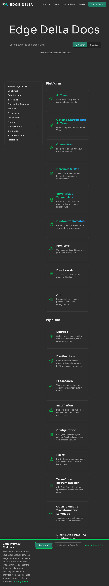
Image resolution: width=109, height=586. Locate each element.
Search (80, 45)
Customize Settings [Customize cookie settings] (95, 545)
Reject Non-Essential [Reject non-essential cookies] (67, 545)
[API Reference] (67, 301)
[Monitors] (67, 251)
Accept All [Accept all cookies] (44, 545)
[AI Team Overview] (67, 101)
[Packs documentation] (67, 460)
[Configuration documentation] (67, 436)
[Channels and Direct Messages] (67, 175)
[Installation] (67, 411)
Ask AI (93, 45)
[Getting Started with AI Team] (67, 126)
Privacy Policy (21, 581)
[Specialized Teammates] (67, 201)
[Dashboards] (67, 276)
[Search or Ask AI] (40, 45)
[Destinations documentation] (67, 362)
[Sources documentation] (67, 338)
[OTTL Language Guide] (67, 514)
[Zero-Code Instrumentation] (67, 486)
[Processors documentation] (67, 387)
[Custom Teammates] (67, 227)
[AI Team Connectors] (67, 150)
